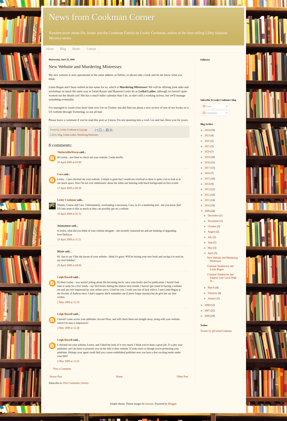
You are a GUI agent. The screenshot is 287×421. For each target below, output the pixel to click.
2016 (207, 173)
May (210, 247)
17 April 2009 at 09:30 (69, 188)
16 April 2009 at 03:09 (69, 162)
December (213, 215)
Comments (210, 113)
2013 (207, 189)
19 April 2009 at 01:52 (69, 213)
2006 (207, 316)
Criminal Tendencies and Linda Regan (220, 268)
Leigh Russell (65, 277)
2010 (207, 205)
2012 (207, 194)
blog (60, 134)
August (212, 231)
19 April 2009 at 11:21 (69, 239)
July (210, 237)
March (211, 287)
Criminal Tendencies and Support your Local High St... (221, 277)
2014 (207, 184)
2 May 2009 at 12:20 (68, 327)
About (50, 48)
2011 (207, 200)
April (211, 253)
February (213, 293)
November (214, 221)
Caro (60, 174)
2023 (207, 135)
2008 (207, 305)
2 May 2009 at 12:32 (68, 361)
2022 (207, 141)
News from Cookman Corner (102, 17)
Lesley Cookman (66, 200)
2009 (207, 211)
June (210, 242)
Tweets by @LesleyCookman (216, 331)
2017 (207, 167)
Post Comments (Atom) (76, 383)
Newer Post (56, 376)
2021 (207, 146)
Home (119, 376)
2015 (207, 178)
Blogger (172, 403)
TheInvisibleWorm (68, 152)
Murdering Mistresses (88, 134)
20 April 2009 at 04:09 (69, 265)
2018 (207, 162)
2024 (207, 130)
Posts (207, 106)
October (212, 226)
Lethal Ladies (69, 134)
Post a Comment (62, 368)
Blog (63, 48)
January (212, 298)
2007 (207, 310)
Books (76, 48)
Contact (91, 48)
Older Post (182, 376)
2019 (207, 157)
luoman (149, 403)
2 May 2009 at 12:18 (68, 302)
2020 (207, 151)
